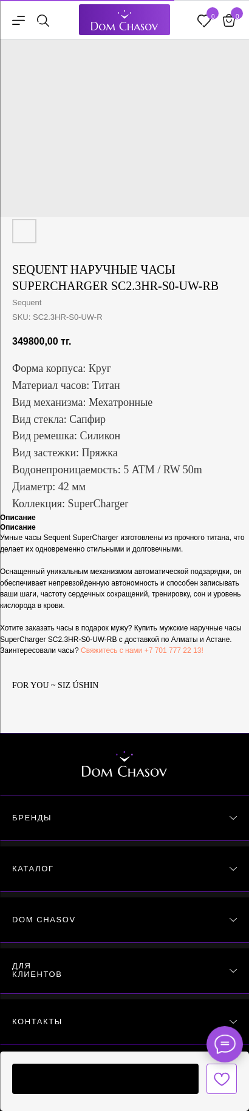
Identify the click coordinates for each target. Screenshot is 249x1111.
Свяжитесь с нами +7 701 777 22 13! (142, 650)
